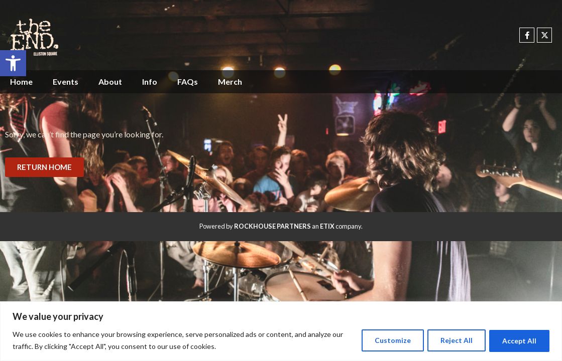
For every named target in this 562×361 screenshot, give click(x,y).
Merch (230, 81)
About (110, 81)
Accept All (518, 340)
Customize (384, 340)
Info (149, 81)
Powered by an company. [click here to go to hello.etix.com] (281, 226)
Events (65, 81)
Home (21, 81)
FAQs (187, 81)
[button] (13, 63)
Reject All (451, 340)
